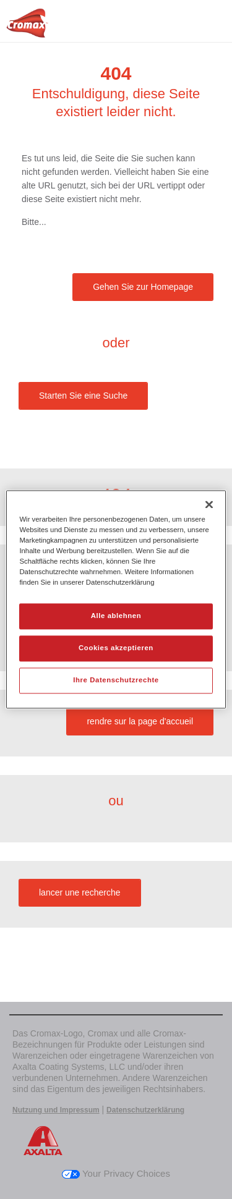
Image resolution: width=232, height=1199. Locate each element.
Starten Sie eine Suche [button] (83, 395)
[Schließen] (209, 504)
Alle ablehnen (116, 616)
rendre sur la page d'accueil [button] (140, 721)
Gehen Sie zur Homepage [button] (143, 287)
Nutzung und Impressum (56, 1110)
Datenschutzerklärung (145, 1110)
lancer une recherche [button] (80, 892)
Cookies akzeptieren (116, 648)
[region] (116, 599)
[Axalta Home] (27, 28)
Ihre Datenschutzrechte (115, 680)
